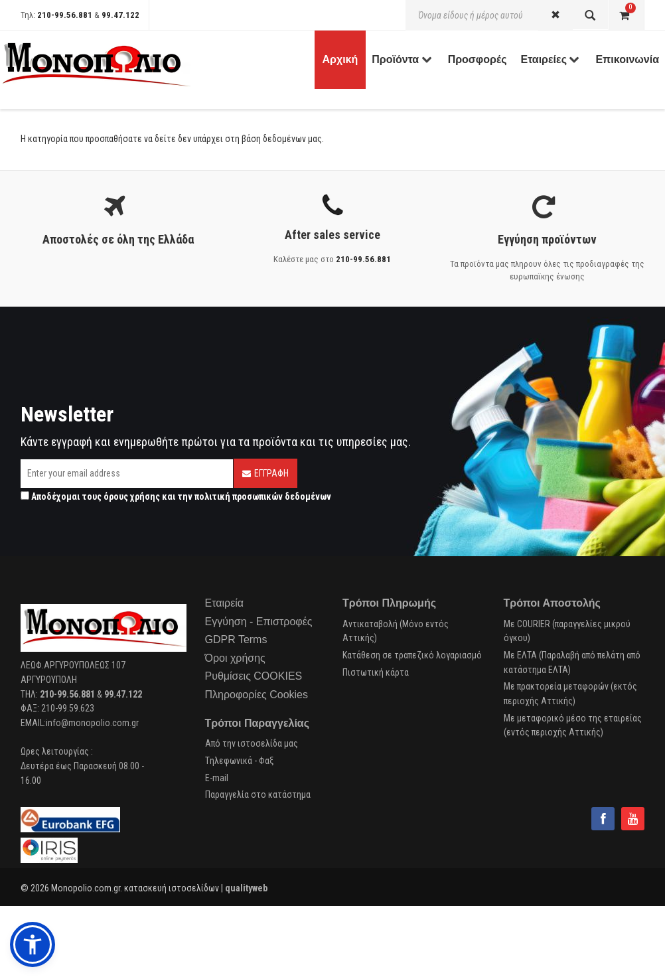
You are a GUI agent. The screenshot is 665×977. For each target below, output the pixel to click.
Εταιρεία (224, 603)
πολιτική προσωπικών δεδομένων (262, 496)
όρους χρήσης (132, 496)
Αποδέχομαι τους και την (176, 496)
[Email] (127, 473)
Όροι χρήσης (235, 658)
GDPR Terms (236, 639)
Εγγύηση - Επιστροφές (259, 621)
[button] (32, 944)
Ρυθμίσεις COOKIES (254, 676)
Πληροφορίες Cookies (256, 694)
